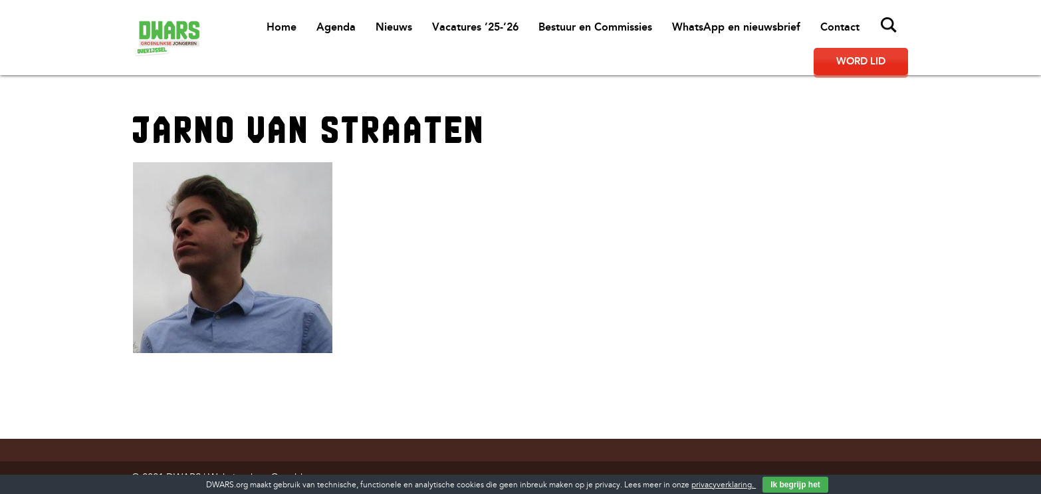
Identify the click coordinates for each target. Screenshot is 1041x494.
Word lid (860, 61)
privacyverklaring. (723, 485)
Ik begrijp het (795, 484)
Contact (840, 27)
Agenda (336, 27)
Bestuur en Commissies (595, 27)
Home (281, 27)
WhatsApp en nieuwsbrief (736, 27)
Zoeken (889, 25)
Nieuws (394, 27)
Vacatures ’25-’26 (475, 27)
